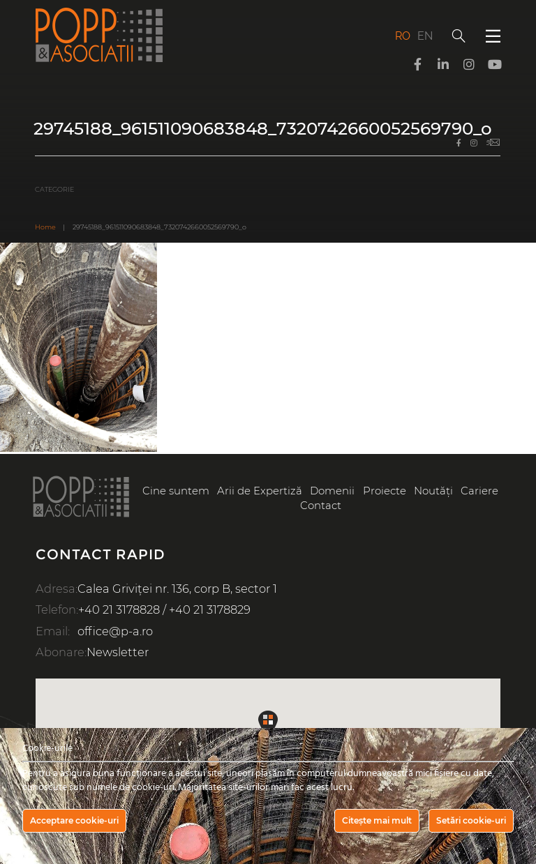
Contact (320, 505)
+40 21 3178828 (119, 609)
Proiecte (384, 491)
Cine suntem (175, 491)
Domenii (332, 491)
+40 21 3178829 (210, 609)
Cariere (479, 491)
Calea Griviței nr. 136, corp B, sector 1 (177, 589)
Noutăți (433, 491)
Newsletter (118, 652)
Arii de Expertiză (259, 491)
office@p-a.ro (115, 631)
